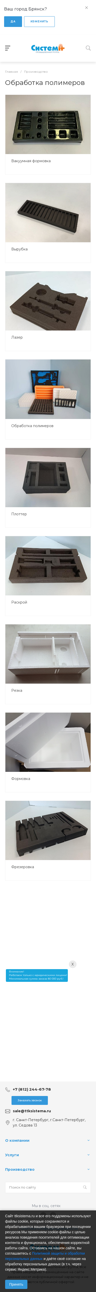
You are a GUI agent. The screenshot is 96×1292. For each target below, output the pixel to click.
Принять (16, 1284)
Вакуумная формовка (31, 161)
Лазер (17, 337)
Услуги (12, 1155)
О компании (17, 1140)
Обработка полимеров (32, 426)
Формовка (20, 778)
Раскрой (19, 602)
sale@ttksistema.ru (32, 1111)
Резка (16, 690)
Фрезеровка (22, 867)
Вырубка (19, 249)
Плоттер (19, 514)
